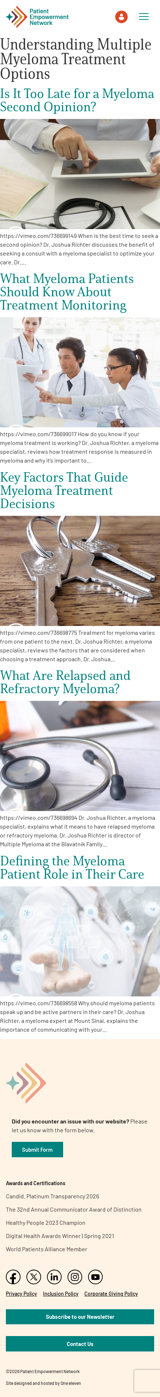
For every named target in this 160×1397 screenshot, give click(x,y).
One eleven (71, 1383)
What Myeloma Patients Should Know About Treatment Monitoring (67, 291)
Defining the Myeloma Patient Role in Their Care (72, 867)
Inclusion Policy (61, 1294)
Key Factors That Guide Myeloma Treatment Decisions (64, 490)
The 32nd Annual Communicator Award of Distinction (74, 1209)
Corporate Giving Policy (111, 1294)
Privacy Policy (21, 1294)
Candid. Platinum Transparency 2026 (52, 1195)
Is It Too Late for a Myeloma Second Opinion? (77, 100)
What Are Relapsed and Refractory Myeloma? (65, 681)
